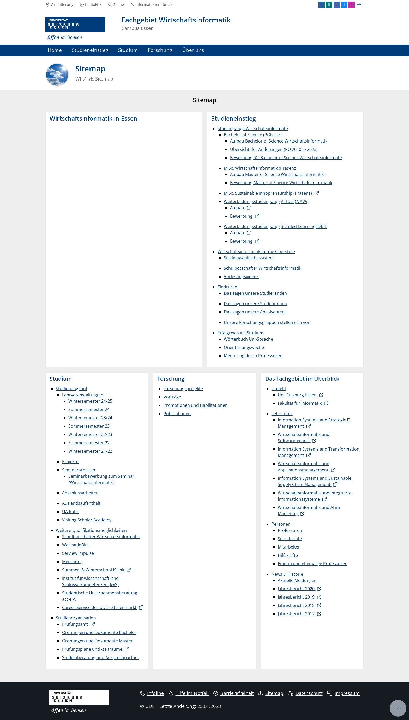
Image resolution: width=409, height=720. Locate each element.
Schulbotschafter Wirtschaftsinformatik (262, 268)
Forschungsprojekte (183, 388)
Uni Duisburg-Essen (298, 395)
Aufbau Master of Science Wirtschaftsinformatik (277, 174)
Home (55, 49)
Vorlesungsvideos (241, 276)
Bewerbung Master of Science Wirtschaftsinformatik (281, 183)
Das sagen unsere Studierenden (255, 293)
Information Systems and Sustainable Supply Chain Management (314, 481)
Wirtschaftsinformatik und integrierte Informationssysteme (314, 496)
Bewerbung (242, 216)
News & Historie (287, 574)
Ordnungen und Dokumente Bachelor (99, 632)
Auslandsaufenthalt (81, 503)
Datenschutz (305, 693)
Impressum (343, 693)
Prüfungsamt (75, 624)
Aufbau (237, 208)
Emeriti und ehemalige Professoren (312, 564)
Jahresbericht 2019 (297, 597)
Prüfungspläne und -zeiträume (92, 649)
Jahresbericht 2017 (297, 614)
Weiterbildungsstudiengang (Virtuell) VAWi (265, 201)
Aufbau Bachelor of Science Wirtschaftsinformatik (278, 141)
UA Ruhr (70, 511)
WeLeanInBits (75, 545)
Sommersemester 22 (89, 443)
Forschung (160, 49)
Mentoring (72, 561)
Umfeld (279, 388)
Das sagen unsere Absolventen (254, 312)
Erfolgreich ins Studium (240, 333)
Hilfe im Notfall (189, 693)
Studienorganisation (76, 618)
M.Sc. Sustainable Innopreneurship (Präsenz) (268, 193)
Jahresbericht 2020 (297, 589)
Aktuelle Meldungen (297, 580)
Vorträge (172, 397)
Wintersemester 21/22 (90, 451)
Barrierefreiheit (233, 693)
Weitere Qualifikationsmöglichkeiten (91, 530)
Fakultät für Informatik (300, 403)
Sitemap (270, 693)
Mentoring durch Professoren (253, 356)
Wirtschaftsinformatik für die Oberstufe (256, 251)
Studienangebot (71, 388)
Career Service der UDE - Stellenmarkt (99, 607)
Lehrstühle (282, 413)
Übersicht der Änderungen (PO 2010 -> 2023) (274, 149)
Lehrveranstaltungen (82, 395)
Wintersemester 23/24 (90, 418)
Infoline (152, 693)
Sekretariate (290, 538)
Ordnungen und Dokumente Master (97, 641)
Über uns (193, 49)
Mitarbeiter (289, 547)
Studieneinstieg (90, 49)
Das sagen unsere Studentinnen (255, 303)
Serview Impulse (78, 553)
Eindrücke (227, 287)
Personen (281, 524)
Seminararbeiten (78, 470)
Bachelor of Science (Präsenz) (253, 135)
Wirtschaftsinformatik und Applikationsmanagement (303, 467)
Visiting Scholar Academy (86, 520)
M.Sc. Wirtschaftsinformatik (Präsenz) (260, 168)
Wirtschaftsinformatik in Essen (93, 118)
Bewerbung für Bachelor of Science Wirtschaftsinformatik (286, 158)
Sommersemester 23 (89, 426)
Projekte (70, 461)
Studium (128, 49)
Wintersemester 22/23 (90, 434)
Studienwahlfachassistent (249, 258)
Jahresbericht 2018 (297, 605)
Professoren (290, 530)
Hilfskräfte (288, 555)
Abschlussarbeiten (80, 493)
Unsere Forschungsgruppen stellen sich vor (267, 322)
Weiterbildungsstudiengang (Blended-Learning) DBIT (275, 226)
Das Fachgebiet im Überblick (302, 378)
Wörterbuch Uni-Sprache (248, 339)
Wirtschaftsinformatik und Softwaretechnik (303, 438)
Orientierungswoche (244, 347)
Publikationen (177, 413)
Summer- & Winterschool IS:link (93, 570)
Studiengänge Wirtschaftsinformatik (253, 128)
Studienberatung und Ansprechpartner (100, 657)
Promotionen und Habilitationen (196, 405)
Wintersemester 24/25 (90, 401)
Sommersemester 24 (89, 409)
